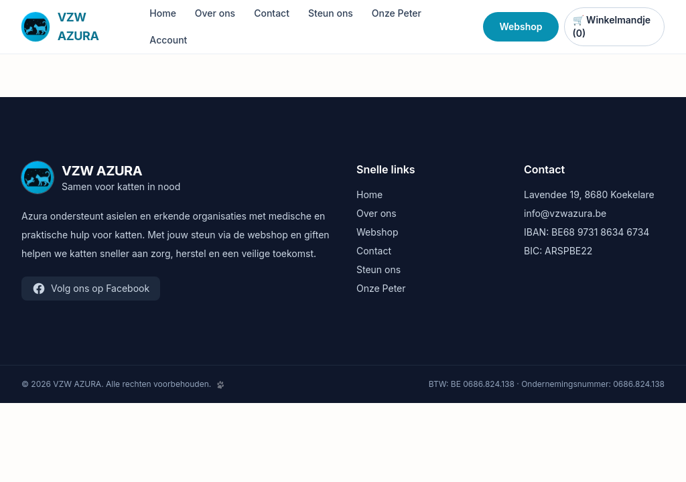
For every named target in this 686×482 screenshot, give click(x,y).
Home (162, 13)
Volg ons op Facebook (90, 288)
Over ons (215, 13)
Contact (271, 13)
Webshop (520, 26)
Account (168, 40)
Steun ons (330, 13)
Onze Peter (396, 13)
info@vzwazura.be (565, 213)
